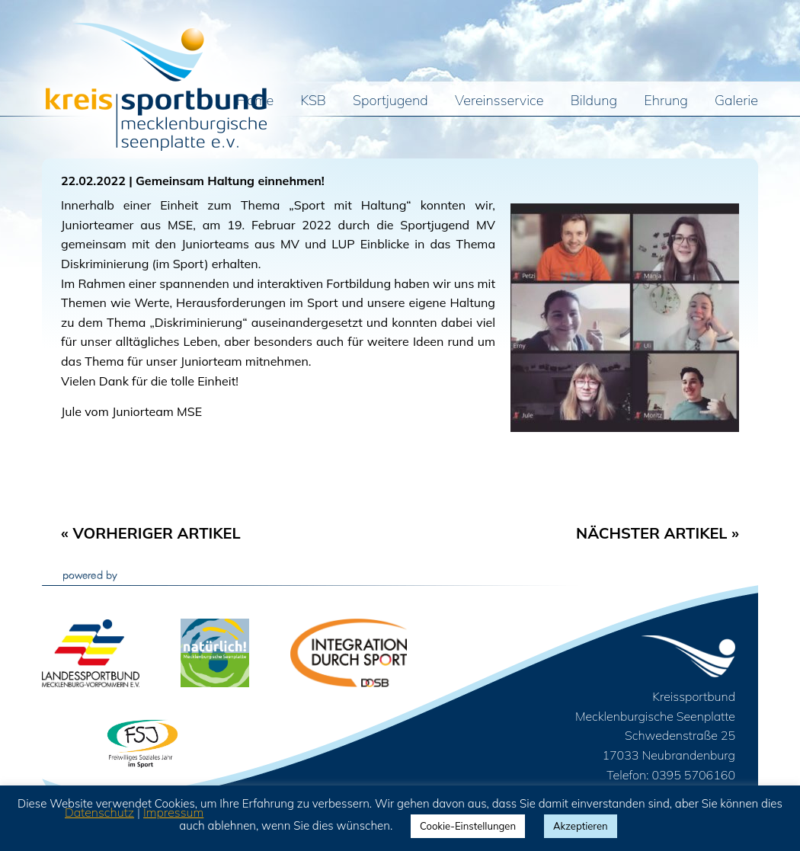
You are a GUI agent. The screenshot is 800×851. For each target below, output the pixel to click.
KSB (313, 101)
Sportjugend (390, 101)
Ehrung (666, 101)
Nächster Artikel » (657, 532)
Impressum (173, 812)
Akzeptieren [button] (580, 826)
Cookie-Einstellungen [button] (468, 826)
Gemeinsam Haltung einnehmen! (230, 180)
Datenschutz (99, 812)
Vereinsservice (499, 101)
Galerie (736, 101)
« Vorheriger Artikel (151, 532)
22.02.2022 (93, 180)
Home (255, 101)
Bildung (594, 101)
